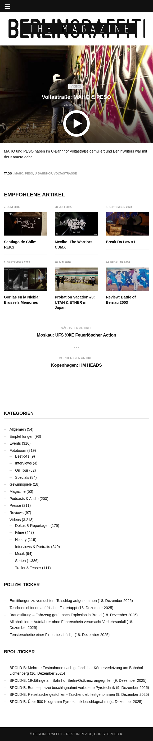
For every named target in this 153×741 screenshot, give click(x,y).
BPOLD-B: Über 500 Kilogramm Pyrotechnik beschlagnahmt (59, 701)
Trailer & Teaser (28, 568)
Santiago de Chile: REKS (20, 244)
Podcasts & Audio (24, 498)
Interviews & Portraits (32, 547)
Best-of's (22, 456)
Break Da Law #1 (120, 242)
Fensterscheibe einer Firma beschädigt (42, 635)
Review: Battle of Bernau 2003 (121, 300)
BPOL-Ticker (19, 651)
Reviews (17, 512)
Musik (20, 553)
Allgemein (18, 429)
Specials (22, 477)
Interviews (23, 463)
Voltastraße (65, 173)
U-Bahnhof (43, 173)
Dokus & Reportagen (32, 525)
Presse (15, 505)
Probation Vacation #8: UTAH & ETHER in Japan (75, 302)
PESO (29, 173)
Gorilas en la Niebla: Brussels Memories (22, 300)
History (21, 539)
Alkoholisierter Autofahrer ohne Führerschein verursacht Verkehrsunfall (68, 622)
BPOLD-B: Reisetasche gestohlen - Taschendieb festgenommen (62, 694)
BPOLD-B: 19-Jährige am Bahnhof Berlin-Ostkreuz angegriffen (61, 680)
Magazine (18, 491)
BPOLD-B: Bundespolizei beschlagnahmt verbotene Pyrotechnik (62, 687)
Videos (76, 86)
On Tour (21, 470)
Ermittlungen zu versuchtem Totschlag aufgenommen (53, 601)
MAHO (19, 173)
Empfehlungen (21, 436)
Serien (20, 561)
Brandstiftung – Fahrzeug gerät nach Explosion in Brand (56, 615)
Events (15, 443)
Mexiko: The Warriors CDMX (74, 244)
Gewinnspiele (21, 484)
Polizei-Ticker (22, 584)
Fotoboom (18, 450)
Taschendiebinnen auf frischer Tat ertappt (43, 608)
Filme (19, 532)
